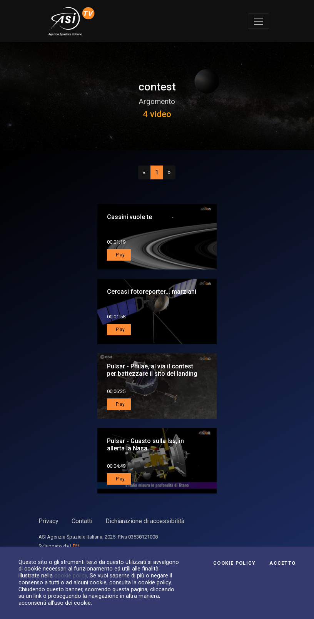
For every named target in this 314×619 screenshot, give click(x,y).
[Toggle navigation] (258, 21)
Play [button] (120, 255)
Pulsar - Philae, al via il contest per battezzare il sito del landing (152, 370)
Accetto (282, 563)
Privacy (48, 521)
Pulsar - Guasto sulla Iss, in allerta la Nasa (145, 444)
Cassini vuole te (129, 217)
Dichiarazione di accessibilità (144, 521)
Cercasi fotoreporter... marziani (151, 291)
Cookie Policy (234, 563)
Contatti (82, 521)
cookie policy (70, 575)
